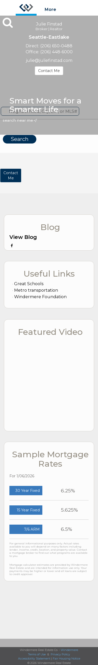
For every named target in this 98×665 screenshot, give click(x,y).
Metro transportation (36, 290)
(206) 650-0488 (56, 45)
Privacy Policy (60, 654)
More (50, 9)
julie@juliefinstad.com (49, 60)
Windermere (69, 650)
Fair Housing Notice (66, 658)
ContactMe (10, 175)
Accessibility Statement (34, 658)
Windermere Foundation (40, 296)
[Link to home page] (26, 8)
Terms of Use (37, 654)
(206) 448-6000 (56, 51)
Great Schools (28, 283)
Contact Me (49, 70)
